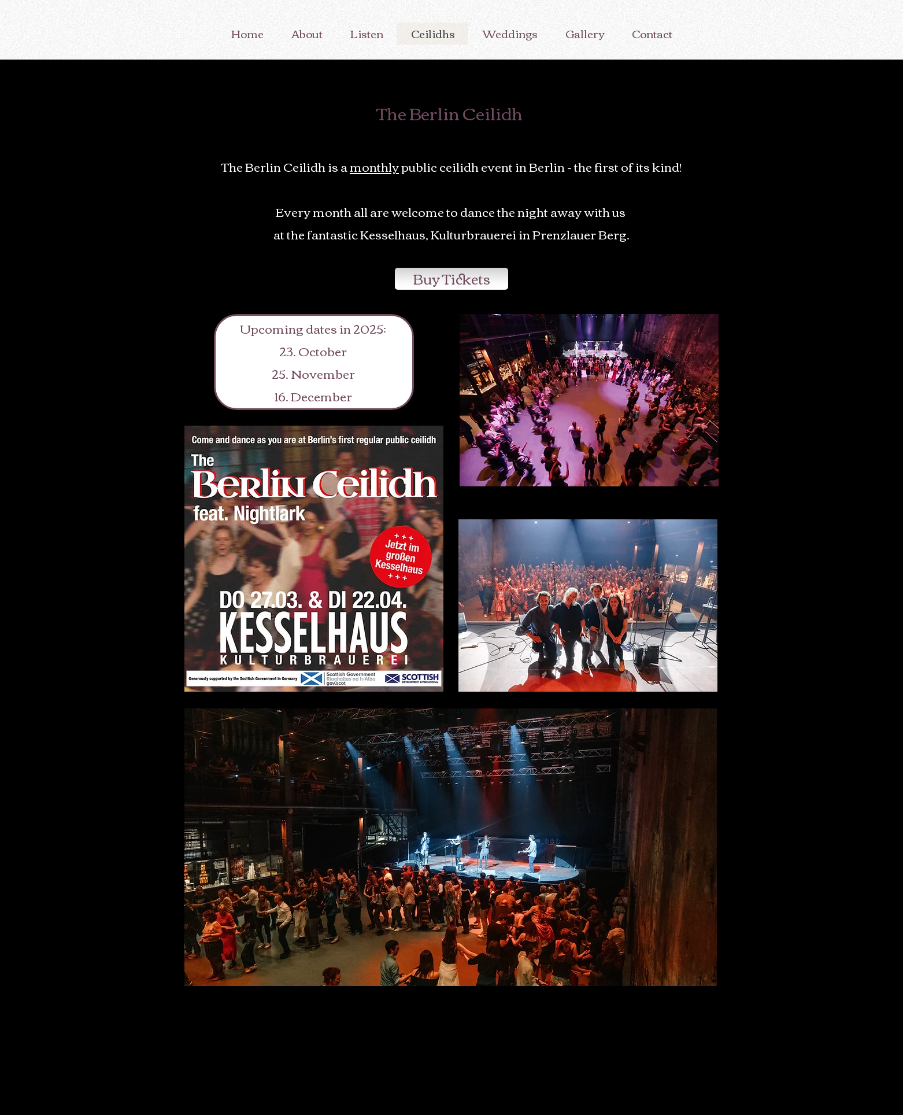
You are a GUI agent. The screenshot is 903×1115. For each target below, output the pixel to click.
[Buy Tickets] (451, 279)
